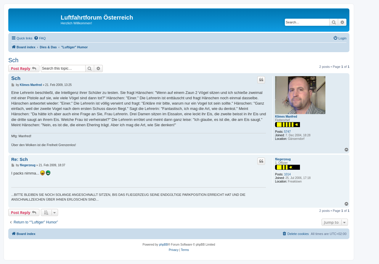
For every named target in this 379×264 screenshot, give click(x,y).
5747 (287, 131)
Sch (13, 60)
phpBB (163, 244)
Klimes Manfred (286, 116)
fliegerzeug (283, 159)
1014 (287, 174)
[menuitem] (40, 38)
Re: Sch (19, 159)
